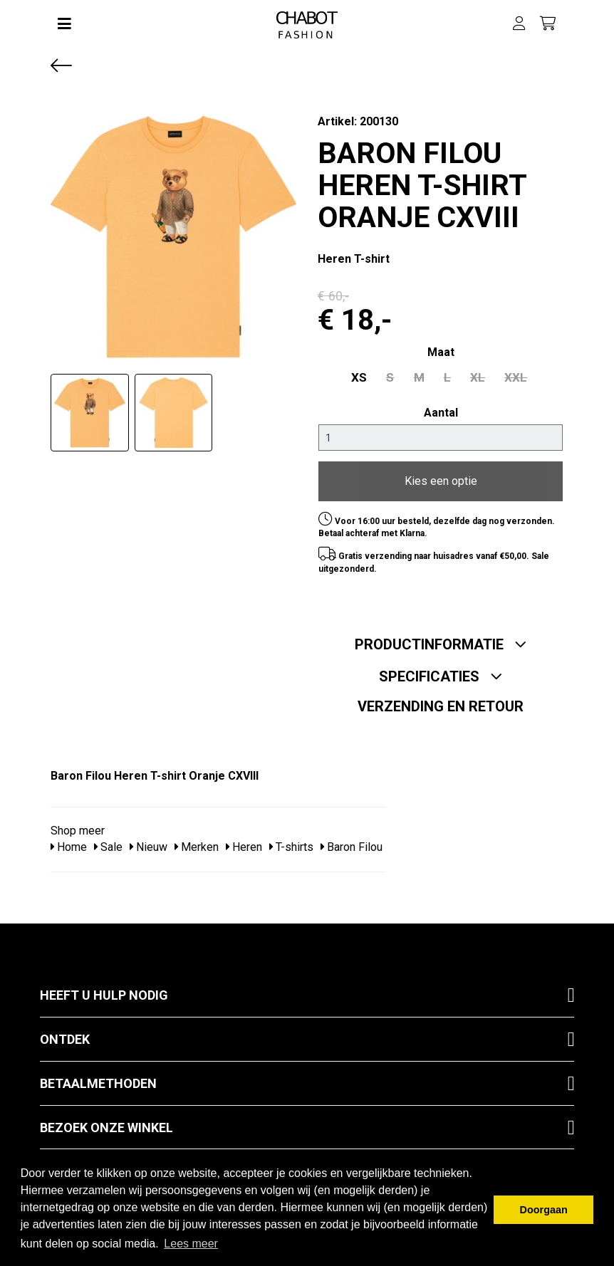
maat (440, 352)
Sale (108, 842)
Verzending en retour (441, 702)
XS (371, 376)
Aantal (441, 410)
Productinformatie (441, 640)
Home (69, 842)
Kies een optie (441, 477)
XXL (503, 376)
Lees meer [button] (191, 1244)
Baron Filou (352, 842)
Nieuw (148, 842)
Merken (197, 842)
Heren (244, 842)
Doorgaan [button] (544, 1209)
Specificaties (441, 672)
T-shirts (291, 842)
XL (471, 376)
